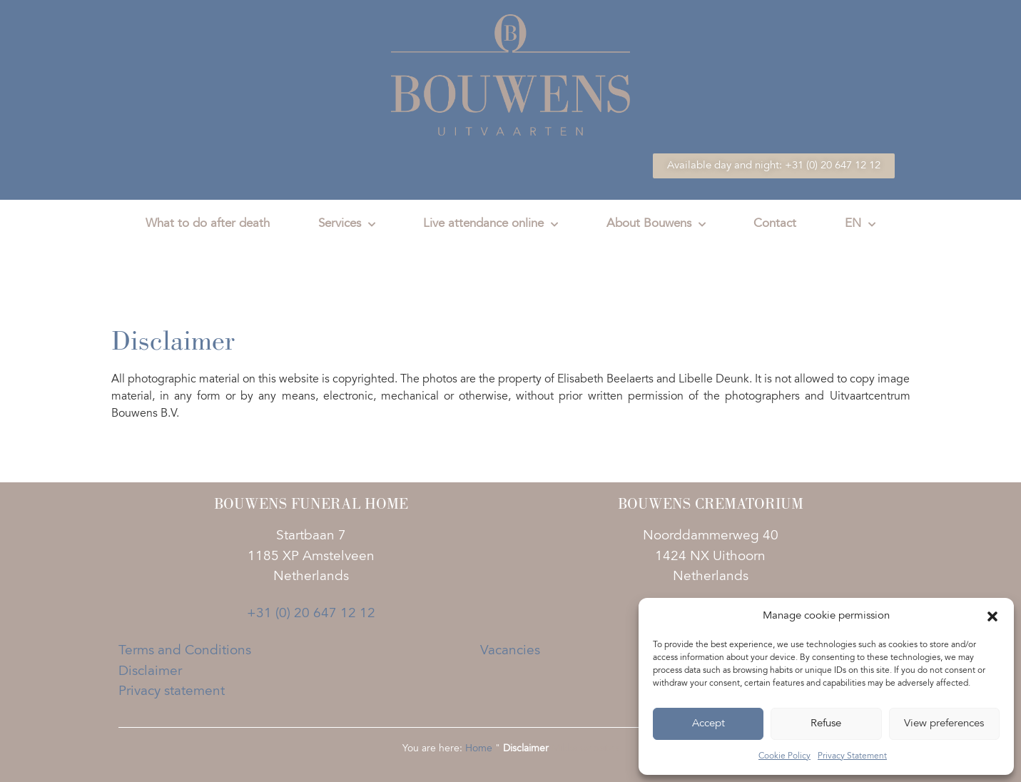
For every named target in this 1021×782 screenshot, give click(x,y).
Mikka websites (585, 749)
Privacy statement (171, 692)
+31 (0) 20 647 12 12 (311, 614)
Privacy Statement (852, 756)
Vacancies (510, 651)
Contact (774, 224)
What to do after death (208, 224)
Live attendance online (490, 224)
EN (860, 224)
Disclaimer (150, 672)
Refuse (826, 723)
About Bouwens (656, 224)
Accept (708, 723)
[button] (992, 616)
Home (478, 749)
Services (346, 224)
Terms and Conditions (184, 651)
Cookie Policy (784, 756)
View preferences (944, 723)
